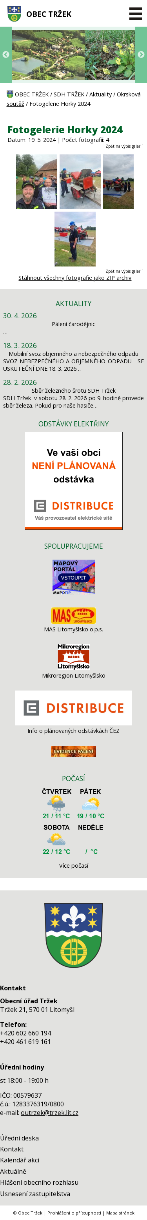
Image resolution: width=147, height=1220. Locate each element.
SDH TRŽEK (69, 94)
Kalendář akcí (19, 1160)
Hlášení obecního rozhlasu (39, 1182)
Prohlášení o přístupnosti (74, 1213)
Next (141, 55)
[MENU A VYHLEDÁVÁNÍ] (135, 13)
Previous (6, 55)
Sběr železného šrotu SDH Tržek (74, 390)
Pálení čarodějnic (73, 324)
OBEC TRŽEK (48, 14)
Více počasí (73, 865)
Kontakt (12, 1149)
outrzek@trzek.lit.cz (49, 1112)
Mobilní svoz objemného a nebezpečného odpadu (73, 353)
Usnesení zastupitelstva (35, 1193)
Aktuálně (13, 1171)
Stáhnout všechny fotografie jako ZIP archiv (74, 277)
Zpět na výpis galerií (124, 146)
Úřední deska (19, 1138)
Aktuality (100, 94)
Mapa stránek (120, 1213)
